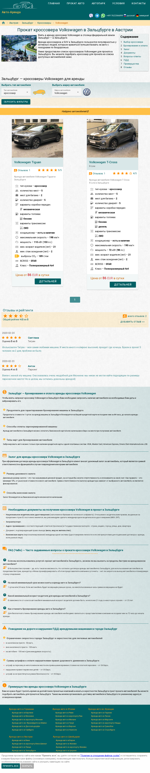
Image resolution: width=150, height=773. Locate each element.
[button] (16, 92)
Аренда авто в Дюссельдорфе (26, 726)
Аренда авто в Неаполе (66, 730)
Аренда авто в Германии (21, 709)
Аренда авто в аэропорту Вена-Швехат (29, 744)
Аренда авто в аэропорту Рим (68, 716)
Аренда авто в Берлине (22, 713)
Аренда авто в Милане (65, 719)
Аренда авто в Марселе (102, 719)
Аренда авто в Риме (64, 713)
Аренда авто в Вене (21, 740)
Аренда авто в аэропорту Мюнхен (27, 719)
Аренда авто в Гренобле (102, 726)
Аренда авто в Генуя (64, 723)
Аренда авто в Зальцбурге (24, 750)
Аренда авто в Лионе (100, 716)
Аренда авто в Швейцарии (66, 736)
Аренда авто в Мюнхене (23, 716)
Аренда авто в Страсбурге (103, 730)
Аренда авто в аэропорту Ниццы (106, 723)
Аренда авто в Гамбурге (23, 730)
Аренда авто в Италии (63, 709)
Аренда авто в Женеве (66, 744)
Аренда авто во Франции (101, 709)
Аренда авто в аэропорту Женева (71, 747)
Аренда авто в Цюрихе (66, 750)
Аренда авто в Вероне (65, 726)
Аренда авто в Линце (21, 747)
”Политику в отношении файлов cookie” (100, 755)
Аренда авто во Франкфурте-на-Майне (29, 723)
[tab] (54, 3)
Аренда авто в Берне (65, 740)
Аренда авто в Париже (101, 713)
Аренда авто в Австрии (21, 736)
